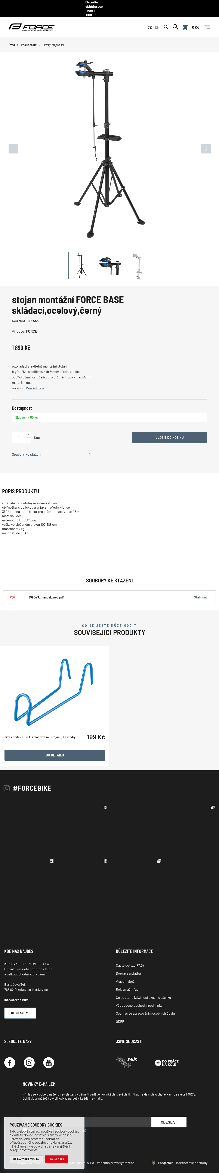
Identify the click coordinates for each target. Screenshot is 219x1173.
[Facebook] (9, 1057)
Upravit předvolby (26, 1159)
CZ (150, 22)
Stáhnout (200, 592)
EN (157, 22)
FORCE (31, 326)
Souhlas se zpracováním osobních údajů (145, 1008)
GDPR (120, 1016)
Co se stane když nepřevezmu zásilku (143, 992)
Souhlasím (57, 1159)
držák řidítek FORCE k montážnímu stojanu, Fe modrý (39, 753)
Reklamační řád (127, 984)
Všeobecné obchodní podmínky (139, 1001)
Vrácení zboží (125, 976)
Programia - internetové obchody (182, 1158)
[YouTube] (48, 1057)
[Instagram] (29, 1057)
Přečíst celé (35, 383)
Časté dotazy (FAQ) (130, 960)
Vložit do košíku (169, 432)
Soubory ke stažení (26, 449)
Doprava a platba (128, 968)
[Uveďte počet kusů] (18, 432)
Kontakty (22, 1008)
